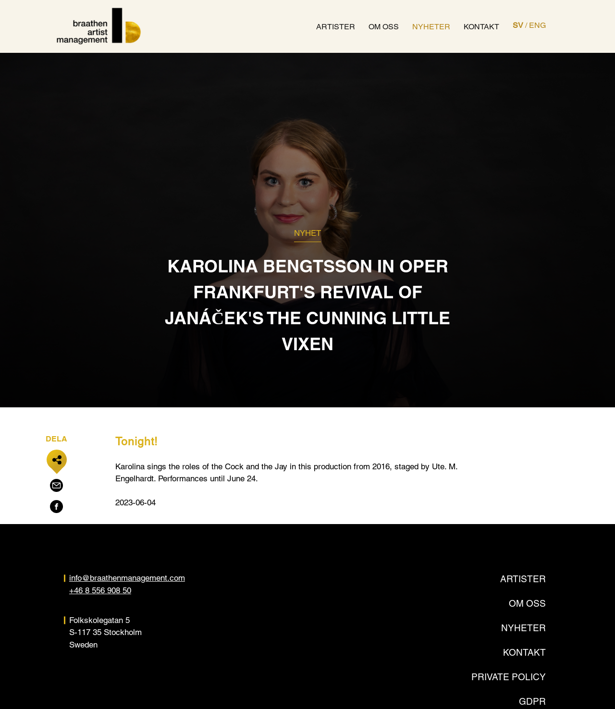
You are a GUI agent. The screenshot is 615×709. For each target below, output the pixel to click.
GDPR (532, 701)
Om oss (384, 26)
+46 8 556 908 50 (100, 590)
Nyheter (432, 26)
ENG (537, 25)
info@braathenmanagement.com (127, 578)
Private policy (508, 677)
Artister (336, 26)
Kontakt (482, 26)
